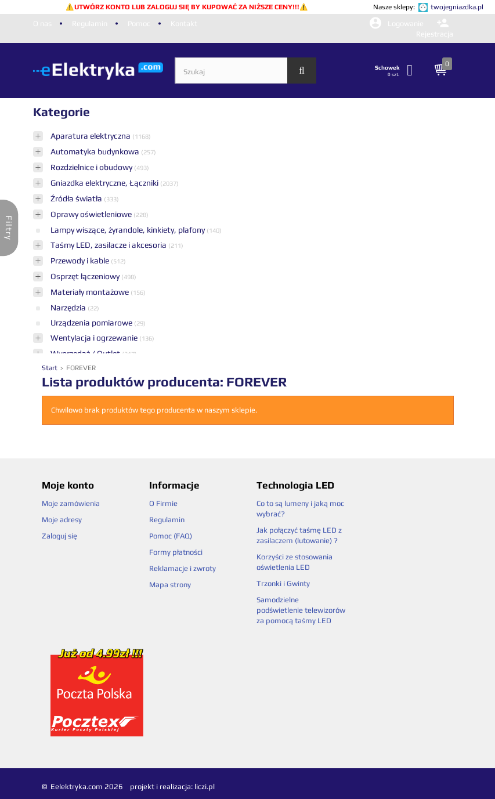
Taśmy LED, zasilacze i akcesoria (109, 245)
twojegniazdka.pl (457, 7)
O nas (42, 23)
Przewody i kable (80, 260)
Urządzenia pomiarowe (92, 322)
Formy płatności (176, 552)
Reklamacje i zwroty (182, 568)
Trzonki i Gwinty (283, 583)
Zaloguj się (59, 536)
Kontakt (184, 23)
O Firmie (163, 503)
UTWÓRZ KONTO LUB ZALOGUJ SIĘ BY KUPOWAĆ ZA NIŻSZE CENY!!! (186, 7)
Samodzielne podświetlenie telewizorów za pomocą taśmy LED (300, 610)
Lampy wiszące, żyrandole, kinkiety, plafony (128, 229)
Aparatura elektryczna (91, 135)
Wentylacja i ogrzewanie (94, 337)
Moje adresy (62, 519)
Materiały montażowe (90, 292)
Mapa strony (170, 584)
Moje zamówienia (71, 503)
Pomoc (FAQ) (170, 536)
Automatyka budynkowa (95, 151)
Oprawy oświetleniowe (91, 214)
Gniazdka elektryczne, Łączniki (105, 182)
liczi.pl (204, 786)
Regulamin (89, 23)
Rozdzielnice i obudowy (92, 167)
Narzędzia (69, 307)
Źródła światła (77, 198)
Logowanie (397, 23)
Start (50, 368)
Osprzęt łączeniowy (85, 276)
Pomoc (139, 23)
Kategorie (61, 111)
